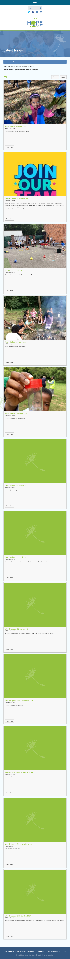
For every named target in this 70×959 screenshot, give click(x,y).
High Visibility (9, 951)
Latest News (31, 66)
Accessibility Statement (25, 951)
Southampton (11, 66)
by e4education (49, 955)
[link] (53, 77)
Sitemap (40, 951)
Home (5, 66)
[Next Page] (57, 77)
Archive (63, 77)
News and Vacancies (21, 66)
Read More (9, 147)
